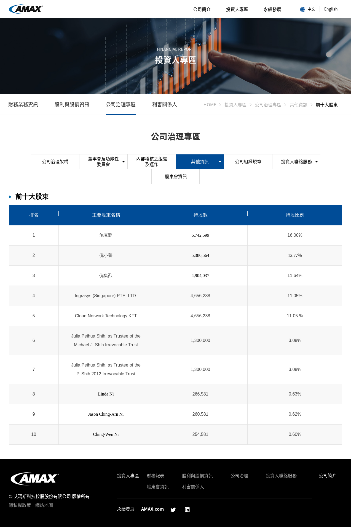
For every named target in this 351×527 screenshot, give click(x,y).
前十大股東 (26, 9)
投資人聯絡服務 (296, 161)
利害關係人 (164, 104)
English (331, 9)
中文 (307, 9)
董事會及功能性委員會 (103, 161)
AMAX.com (152, 508)
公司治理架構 (55, 161)
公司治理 (239, 475)
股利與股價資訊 (72, 104)
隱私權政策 (20, 505)
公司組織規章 (248, 161)
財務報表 (155, 475)
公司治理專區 (121, 104)
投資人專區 (237, 9)
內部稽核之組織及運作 (151, 161)
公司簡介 (202, 9)
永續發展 (272, 9)
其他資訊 (298, 104)
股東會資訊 (176, 176)
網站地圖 (44, 505)
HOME (209, 104)
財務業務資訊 (23, 104)
